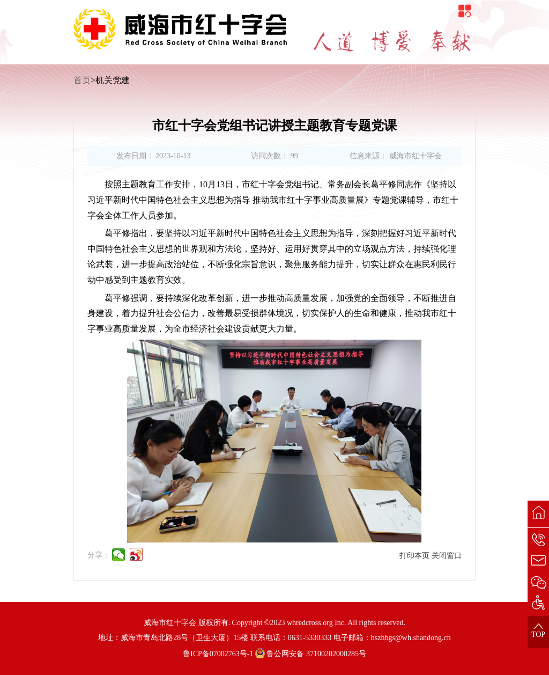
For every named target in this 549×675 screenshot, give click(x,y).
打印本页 (414, 556)
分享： (98, 555)
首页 (82, 80)
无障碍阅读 (308, 5)
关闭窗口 (447, 556)
